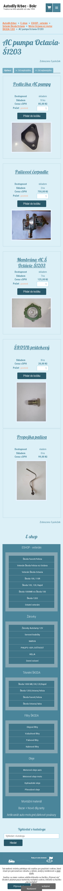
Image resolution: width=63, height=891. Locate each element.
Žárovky (31, 616)
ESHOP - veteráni (39, 23)
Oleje (31, 758)
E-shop (23, 23)
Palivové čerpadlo (32, 172)
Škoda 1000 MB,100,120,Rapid (32, 684)
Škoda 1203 (32, 598)
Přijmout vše (19, 886)
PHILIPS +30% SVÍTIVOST (32, 647)
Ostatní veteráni (32, 604)
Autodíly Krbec (10, 23)
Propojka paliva (32, 437)
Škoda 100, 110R (32, 578)
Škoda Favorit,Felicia (32, 697)
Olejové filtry (32, 727)
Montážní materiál (32, 801)
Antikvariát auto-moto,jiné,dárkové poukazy (31, 815)
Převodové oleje (32, 789)
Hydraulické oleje (32, 783)
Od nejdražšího (24, 70)
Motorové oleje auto (32, 770)
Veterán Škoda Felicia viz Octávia (32, 565)
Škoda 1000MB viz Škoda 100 (32, 591)
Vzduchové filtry (32, 733)
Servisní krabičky (32, 634)
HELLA (32, 654)
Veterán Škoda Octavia (14, 26)
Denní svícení (32, 660)
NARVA (32, 641)
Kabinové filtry (32, 746)
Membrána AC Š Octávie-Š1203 (32, 262)
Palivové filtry (32, 740)
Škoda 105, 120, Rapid (32, 585)
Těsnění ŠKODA (31, 672)
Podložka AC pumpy (32, 84)
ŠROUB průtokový (32, 347)
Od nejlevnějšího (45, 70)
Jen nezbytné (43, 886)
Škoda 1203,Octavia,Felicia (32, 690)
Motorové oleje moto (32, 776)
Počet (20, 108)
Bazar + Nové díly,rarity (31, 808)
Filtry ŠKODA (32, 715)
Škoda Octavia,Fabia (32, 703)
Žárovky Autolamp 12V (32, 628)
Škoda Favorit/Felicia (32, 559)
